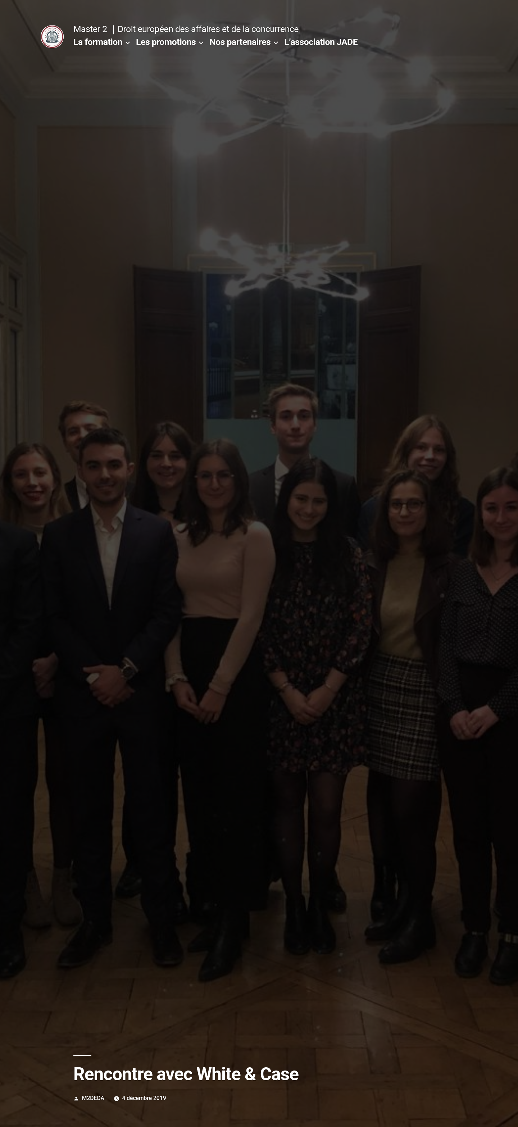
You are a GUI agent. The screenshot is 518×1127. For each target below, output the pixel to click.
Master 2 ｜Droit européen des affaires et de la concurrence (186, 29)
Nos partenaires (240, 42)
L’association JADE (321, 42)
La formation (97, 42)
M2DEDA (93, 1098)
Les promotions (166, 42)
